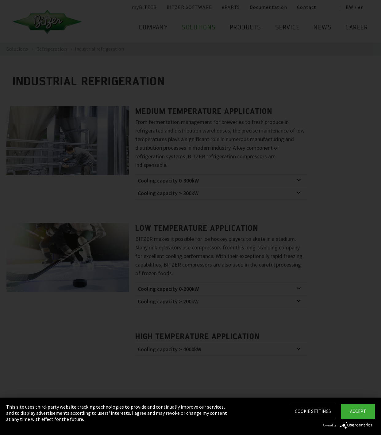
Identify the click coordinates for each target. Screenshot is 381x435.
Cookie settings (313, 411)
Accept (358, 411)
